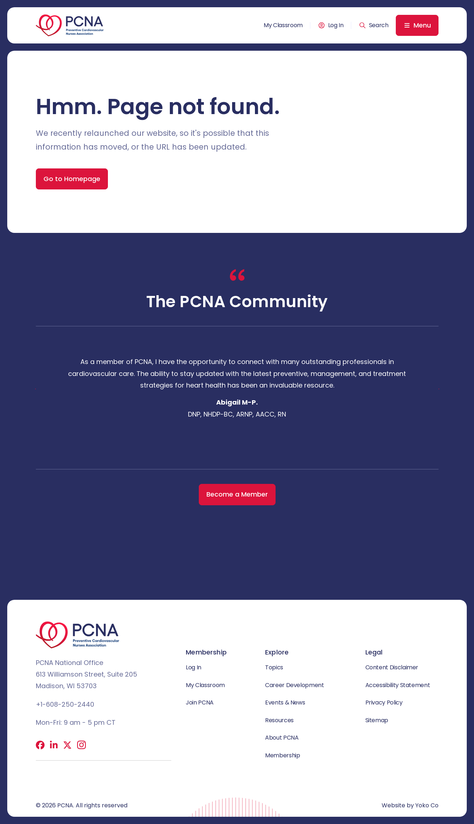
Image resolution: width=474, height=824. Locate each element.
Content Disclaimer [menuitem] (392, 667)
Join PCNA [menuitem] (200, 703)
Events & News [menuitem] (285, 703)
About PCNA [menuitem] (281, 739)
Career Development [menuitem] (294, 685)
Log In (336, 25)
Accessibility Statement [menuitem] (397, 685)
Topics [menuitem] (274, 667)
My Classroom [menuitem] (283, 25)
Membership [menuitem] (282, 757)
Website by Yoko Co (410, 805)
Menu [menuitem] (422, 25)
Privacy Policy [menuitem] (384, 703)
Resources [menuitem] (279, 722)
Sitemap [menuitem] (376, 722)
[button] (374, 25)
